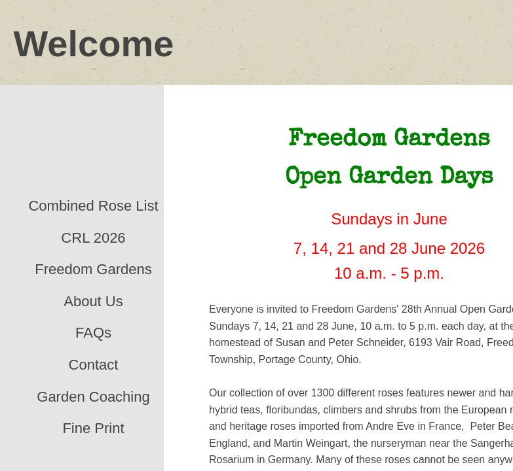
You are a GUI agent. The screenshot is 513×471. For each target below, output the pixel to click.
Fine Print (93, 428)
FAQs (93, 332)
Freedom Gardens (93, 269)
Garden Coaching (93, 397)
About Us (93, 301)
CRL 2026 (93, 238)
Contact (94, 365)
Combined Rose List (93, 206)
